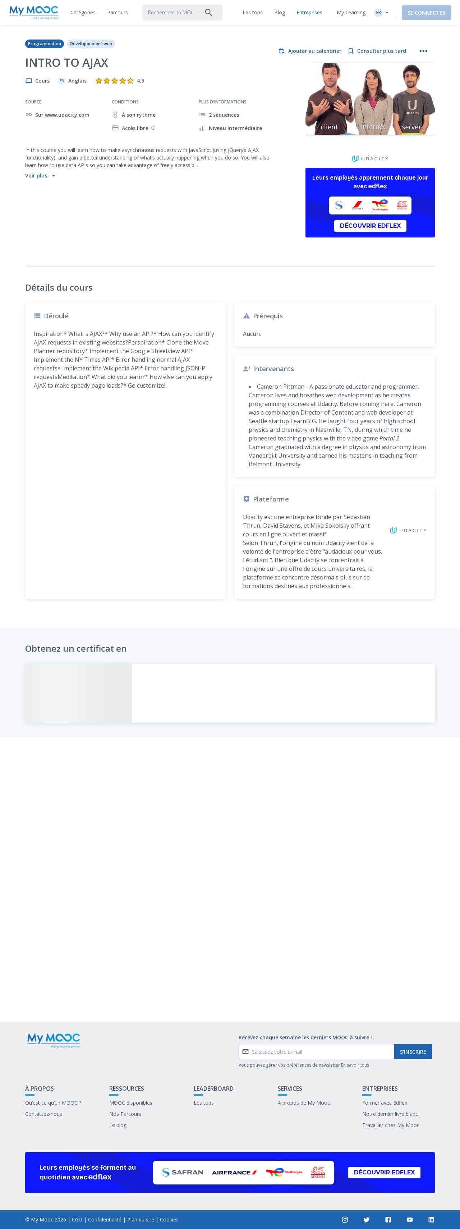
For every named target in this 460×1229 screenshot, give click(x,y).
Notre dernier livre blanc (390, 1113)
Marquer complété (230, 963)
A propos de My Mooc (304, 1102)
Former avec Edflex (384, 1102)
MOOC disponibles (130, 1102)
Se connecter (427, 12)
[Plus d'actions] (423, 51)
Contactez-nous (43, 1113)
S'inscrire (413, 1051)
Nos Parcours (125, 1113)
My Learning (351, 12)
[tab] (83, 12)
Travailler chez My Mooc (390, 1125)
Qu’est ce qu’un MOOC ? (53, 1102)
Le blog (117, 1125)
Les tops (204, 1102)
